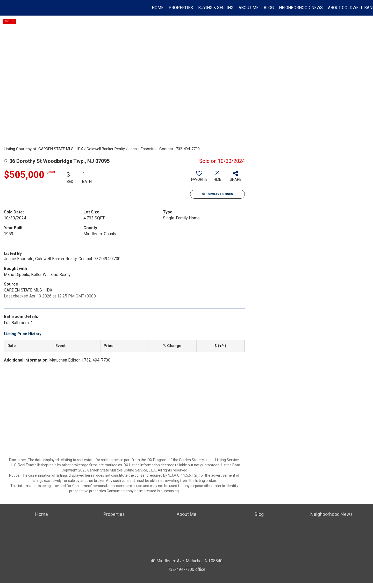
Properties (181, 7)
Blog (269, 7)
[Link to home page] (6, 8)
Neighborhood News (301, 7)
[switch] (199, 178)
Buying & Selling (215, 7)
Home (157, 7)
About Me (249, 7)
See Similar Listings (217, 194)
